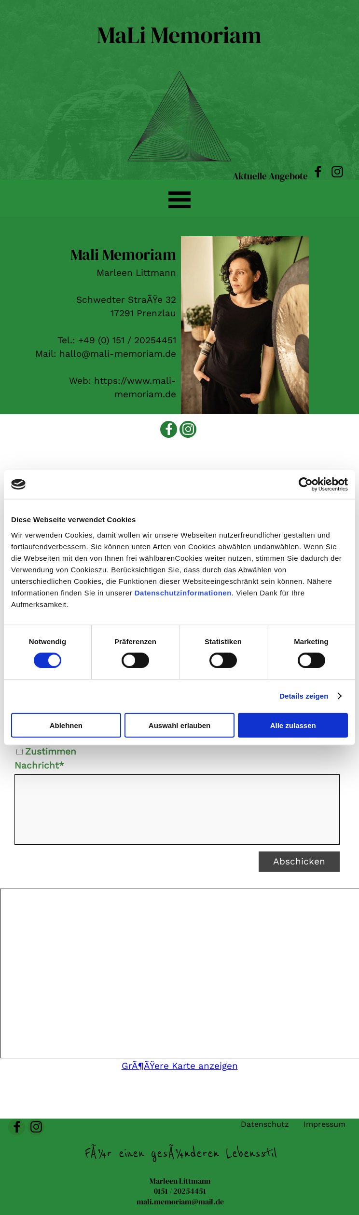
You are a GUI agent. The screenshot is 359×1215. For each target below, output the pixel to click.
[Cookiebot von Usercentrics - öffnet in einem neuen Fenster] (305, 484)
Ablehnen (66, 725)
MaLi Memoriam (179, 35)
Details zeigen (303, 696)
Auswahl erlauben (179, 725)
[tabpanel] (94, 322)
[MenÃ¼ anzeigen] (179, 199)
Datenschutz (265, 1124)
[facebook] (317, 171)
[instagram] (337, 171)
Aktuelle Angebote (270, 176)
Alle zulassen (293, 725)
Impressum (324, 1124)
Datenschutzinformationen (183, 592)
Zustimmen (50, 751)
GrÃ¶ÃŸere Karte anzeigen (180, 1066)
